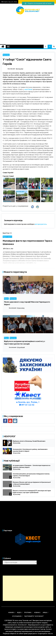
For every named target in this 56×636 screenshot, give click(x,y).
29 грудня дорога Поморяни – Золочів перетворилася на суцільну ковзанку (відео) (31, 466)
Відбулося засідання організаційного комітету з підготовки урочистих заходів (24, 342)
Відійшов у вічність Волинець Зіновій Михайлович (29, 441)
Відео (6, 298)
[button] (46, 46)
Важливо (6, 55)
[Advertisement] (28, 28)
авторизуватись (41, 224)
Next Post (7, 233)
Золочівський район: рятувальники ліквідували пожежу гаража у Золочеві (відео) (31, 474)
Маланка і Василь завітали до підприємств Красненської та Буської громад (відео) (32, 483)
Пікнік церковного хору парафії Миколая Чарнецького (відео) (27, 303)
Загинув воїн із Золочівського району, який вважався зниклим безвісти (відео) (30, 450)
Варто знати (7, 236)
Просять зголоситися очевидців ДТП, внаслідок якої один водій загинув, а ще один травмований (32, 491)
